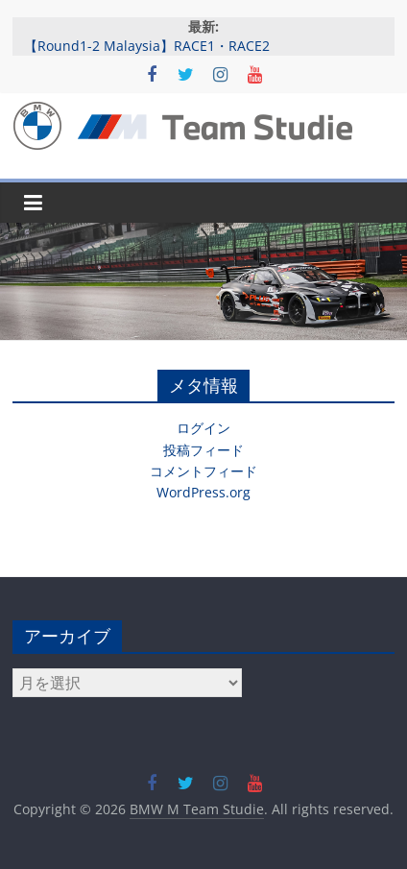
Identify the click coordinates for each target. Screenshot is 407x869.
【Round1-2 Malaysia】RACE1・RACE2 (147, 45)
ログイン (203, 428)
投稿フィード (203, 450)
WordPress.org (203, 492)
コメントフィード (203, 471)
